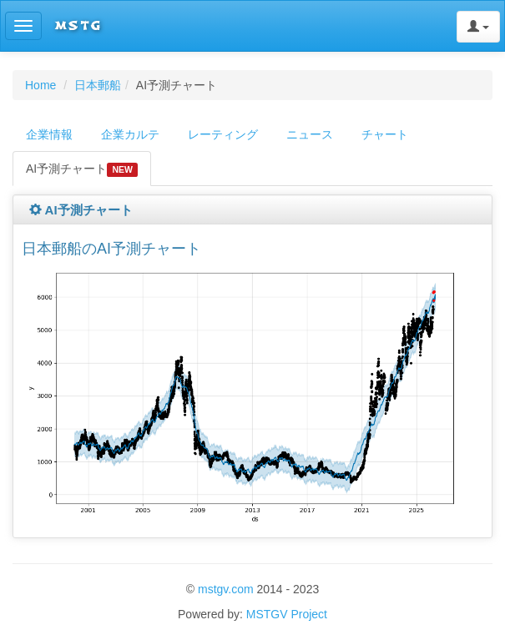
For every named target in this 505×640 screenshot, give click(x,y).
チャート (384, 134)
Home (40, 85)
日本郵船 (97, 85)
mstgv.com (226, 589)
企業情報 (49, 134)
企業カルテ (130, 134)
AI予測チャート (82, 169)
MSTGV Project (286, 614)
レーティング (223, 134)
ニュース (309, 134)
